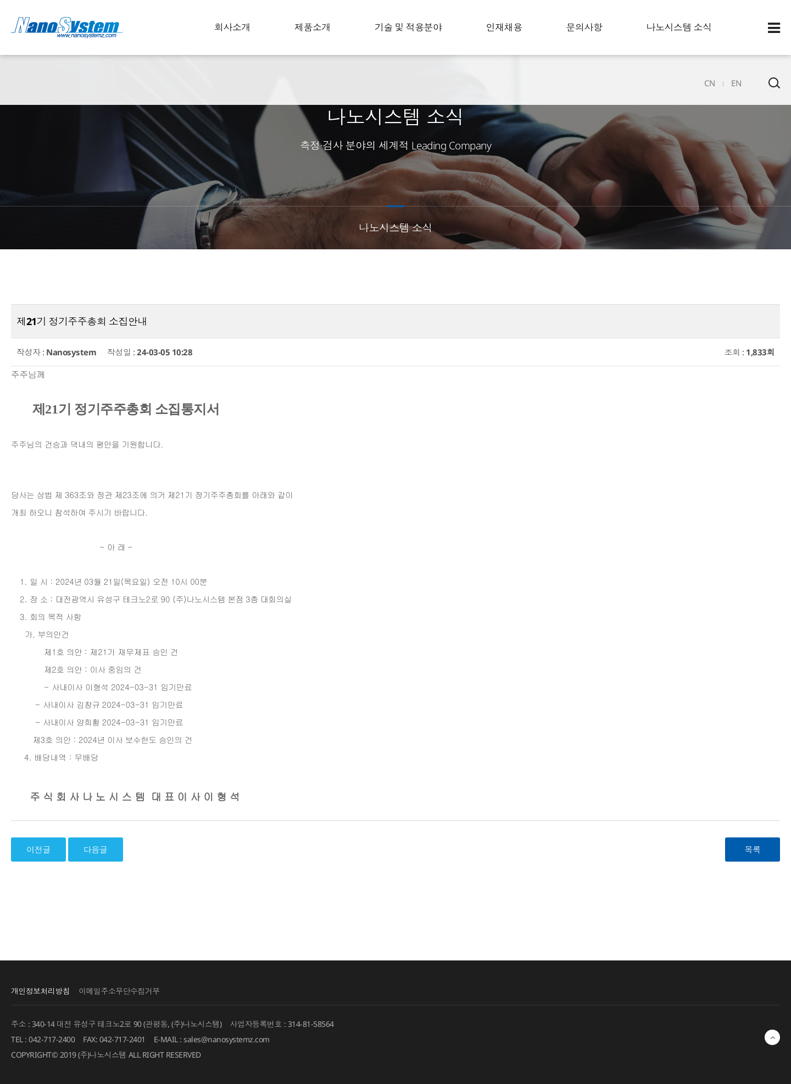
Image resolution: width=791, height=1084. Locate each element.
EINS (67, 27)
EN (736, 82)
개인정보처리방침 (40, 990)
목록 (753, 849)
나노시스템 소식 (679, 27)
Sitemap (774, 28)
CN (709, 82)
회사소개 (232, 27)
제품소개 (312, 27)
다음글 (95, 849)
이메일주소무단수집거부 (120, 990)
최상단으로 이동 (772, 1040)
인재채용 (504, 27)
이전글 (38, 849)
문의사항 (584, 27)
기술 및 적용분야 (408, 27)
